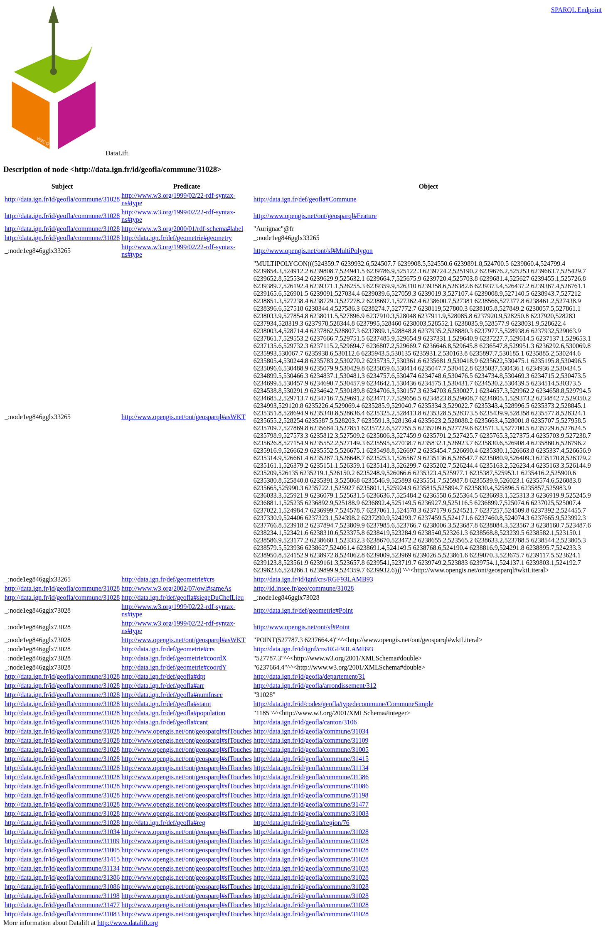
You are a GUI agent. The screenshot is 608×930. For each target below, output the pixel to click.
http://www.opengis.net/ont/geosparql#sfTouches (186, 731)
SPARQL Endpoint (576, 9)
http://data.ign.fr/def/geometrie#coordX (173, 658)
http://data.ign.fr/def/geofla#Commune (305, 199)
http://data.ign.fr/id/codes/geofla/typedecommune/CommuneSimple (343, 703)
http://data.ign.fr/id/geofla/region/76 (302, 822)
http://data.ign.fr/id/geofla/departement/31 (309, 676)
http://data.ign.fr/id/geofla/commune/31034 (311, 731)
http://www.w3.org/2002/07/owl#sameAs (176, 588)
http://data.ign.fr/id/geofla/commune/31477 (311, 804)
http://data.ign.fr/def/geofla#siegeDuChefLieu (182, 597)
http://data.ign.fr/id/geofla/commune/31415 (311, 758)
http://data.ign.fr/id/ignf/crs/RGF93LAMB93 (313, 579)
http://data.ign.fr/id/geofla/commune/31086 (311, 786)
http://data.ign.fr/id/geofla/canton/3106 (305, 722)
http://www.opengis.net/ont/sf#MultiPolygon (313, 250)
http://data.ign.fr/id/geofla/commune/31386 (311, 776)
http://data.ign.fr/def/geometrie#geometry (176, 237)
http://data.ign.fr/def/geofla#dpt (163, 676)
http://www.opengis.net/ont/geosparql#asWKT (183, 416)
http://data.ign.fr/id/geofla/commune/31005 (311, 749)
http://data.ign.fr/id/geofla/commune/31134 (311, 767)
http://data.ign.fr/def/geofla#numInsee (171, 694)
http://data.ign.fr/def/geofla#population (173, 713)
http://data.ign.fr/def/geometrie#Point (303, 610)
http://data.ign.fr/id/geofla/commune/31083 (311, 813)
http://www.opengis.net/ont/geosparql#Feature (315, 215)
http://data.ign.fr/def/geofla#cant (164, 722)
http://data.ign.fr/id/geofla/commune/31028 (62, 199)
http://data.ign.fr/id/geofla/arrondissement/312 (315, 685)
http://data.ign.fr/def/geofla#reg (163, 822)
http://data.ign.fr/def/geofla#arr (162, 685)
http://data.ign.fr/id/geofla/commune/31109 (311, 740)
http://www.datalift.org (127, 922)
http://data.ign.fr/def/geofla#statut (166, 703)
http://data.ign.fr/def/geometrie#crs (167, 579)
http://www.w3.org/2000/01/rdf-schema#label (182, 228)
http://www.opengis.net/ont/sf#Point (302, 627)
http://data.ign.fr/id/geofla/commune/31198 (311, 795)
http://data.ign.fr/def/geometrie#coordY (173, 667)
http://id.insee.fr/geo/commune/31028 (304, 588)
